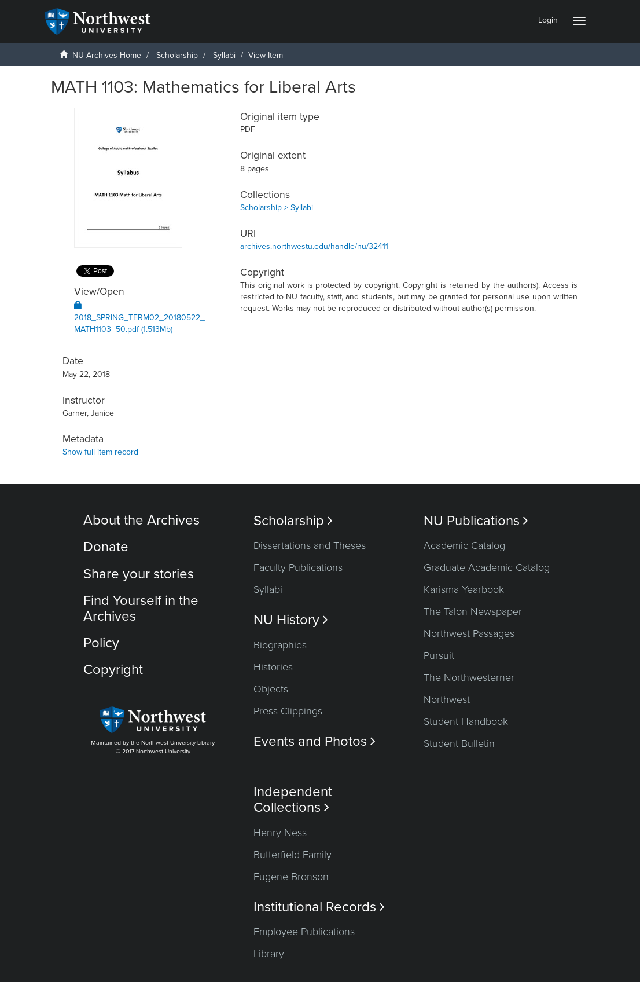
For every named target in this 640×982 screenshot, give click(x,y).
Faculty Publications (298, 567)
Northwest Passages (469, 633)
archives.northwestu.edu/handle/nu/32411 (314, 246)
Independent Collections (292, 799)
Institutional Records (319, 907)
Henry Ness (280, 832)
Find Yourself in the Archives (140, 608)
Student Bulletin (459, 743)
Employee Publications (304, 931)
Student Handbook (466, 721)
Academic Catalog (464, 545)
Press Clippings (287, 711)
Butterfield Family (292, 854)
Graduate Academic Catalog (487, 567)
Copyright (113, 669)
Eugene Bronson (291, 876)
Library (268, 953)
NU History (290, 619)
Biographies (280, 645)
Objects (270, 689)
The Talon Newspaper (473, 611)
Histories (273, 667)
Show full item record (100, 452)
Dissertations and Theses (309, 545)
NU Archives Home (106, 55)
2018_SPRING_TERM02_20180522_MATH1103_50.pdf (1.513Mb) (139, 317)
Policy (101, 643)
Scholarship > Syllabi (276, 207)
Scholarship (177, 55)
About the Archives (141, 520)
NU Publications (476, 520)
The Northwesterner (469, 677)
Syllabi (224, 55)
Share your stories (138, 574)
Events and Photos (314, 741)
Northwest (447, 699)
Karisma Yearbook (464, 589)
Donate (105, 546)
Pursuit (439, 655)
